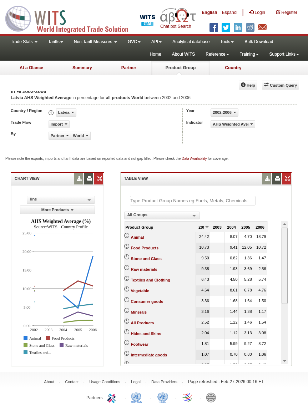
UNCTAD (138, 397)
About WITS (183, 54)
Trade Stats (24, 41)
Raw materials (144, 269)
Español (229, 12)
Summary (82, 67)
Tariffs (55, 41)
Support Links (284, 54)
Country (233, 67)
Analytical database (190, 41)
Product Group (181, 67)
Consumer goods (147, 301)
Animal (137, 237)
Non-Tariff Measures (95, 41)
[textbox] (193, 200)
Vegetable (140, 291)
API (156, 41)
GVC (134, 41)
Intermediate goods (149, 355)
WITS (71, 18)
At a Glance (31, 67)
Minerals (139, 312)
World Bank (213, 397)
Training (249, 54)
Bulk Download (258, 41)
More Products (57, 210)
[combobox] (162, 215)
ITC (113, 397)
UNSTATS (163, 397)
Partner (128, 67)
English (209, 12)
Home (155, 54)
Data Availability (195, 159)
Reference (217, 54)
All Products (142, 323)
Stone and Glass (146, 259)
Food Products (145, 248)
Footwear (139, 344)
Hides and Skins (146, 333)
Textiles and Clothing (150, 280)
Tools (227, 41)
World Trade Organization (188, 397)
